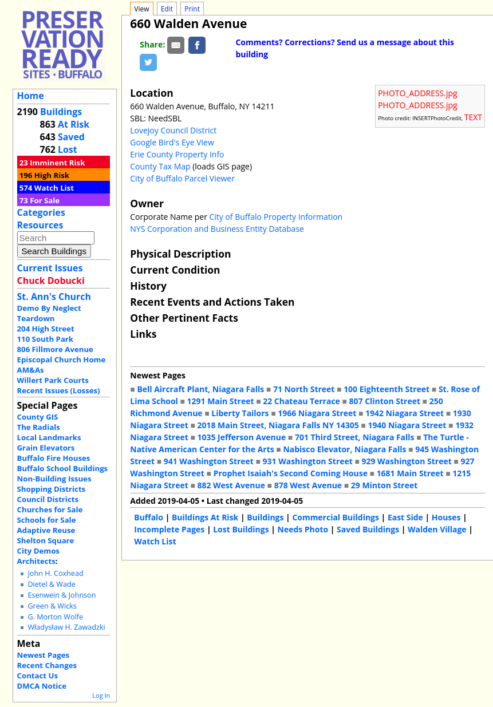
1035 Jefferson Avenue (242, 437)
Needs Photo (303, 529)
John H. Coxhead (55, 573)
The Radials (38, 427)
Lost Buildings (241, 529)
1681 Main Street (410, 473)
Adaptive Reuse (46, 530)
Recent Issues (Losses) (58, 390)
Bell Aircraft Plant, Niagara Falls (200, 389)
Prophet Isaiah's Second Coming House (291, 473)
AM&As (30, 370)
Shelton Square (45, 540)
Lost (67, 149)
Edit (167, 9)
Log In (101, 695)
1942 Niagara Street (404, 413)
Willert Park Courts (53, 380)
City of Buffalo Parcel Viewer (182, 178)
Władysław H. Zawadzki (66, 627)
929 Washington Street (407, 461)
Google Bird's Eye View (172, 142)
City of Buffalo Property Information (276, 216)
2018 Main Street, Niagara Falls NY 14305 (278, 425)
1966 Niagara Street (317, 413)
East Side (405, 517)
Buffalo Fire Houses (53, 458)
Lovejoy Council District (173, 130)
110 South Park (45, 339)
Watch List (54, 188)
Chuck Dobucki (51, 280)
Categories (41, 212)
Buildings (61, 111)
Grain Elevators (46, 448)
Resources (40, 225)
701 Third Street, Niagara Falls (355, 437)
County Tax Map (160, 166)
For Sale (45, 200)
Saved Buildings (368, 529)
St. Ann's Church (54, 296)
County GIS (37, 417)
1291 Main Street (220, 401)
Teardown (36, 318)
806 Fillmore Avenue (55, 349)
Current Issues (50, 268)
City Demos (38, 551)
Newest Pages (43, 655)
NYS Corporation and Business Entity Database (217, 228)
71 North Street (304, 389)
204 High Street (45, 328)
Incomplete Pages (169, 529)
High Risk (51, 175)
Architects (36, 561)
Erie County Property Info (177, 154)
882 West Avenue (231, 485)
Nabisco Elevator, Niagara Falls (344, 449)
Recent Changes (47, 665)
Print (192, 9)
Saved (71, 137)
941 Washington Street (209, 461)
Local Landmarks (49, 437)
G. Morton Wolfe (55, 617)
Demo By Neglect (49, 308)
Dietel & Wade (51, 584)
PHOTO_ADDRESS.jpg (417, 93)
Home (30, 95)
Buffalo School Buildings (62, 468)
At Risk (73, 124)
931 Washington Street (308, 461)
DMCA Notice (41, 686)
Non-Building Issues (54, 478)
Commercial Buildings (335, 517)
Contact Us (37, 675)
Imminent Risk (57, 162)
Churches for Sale (50, 509)
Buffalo (148, 517)
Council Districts (47, 499)
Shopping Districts (51, 489)
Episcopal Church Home (61, 359)
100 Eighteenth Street (386, 389)
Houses (446, 517)
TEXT (473, 117)
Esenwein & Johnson (61, 595)
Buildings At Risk (205, 517)
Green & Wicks (51, 606)
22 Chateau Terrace (301, 401)
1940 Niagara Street (407, 425)
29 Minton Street (384, 485)
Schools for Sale (46, 520)
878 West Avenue (308, 485)
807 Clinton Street (384, 401)
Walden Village (437, 529)
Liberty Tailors (240, 413)
